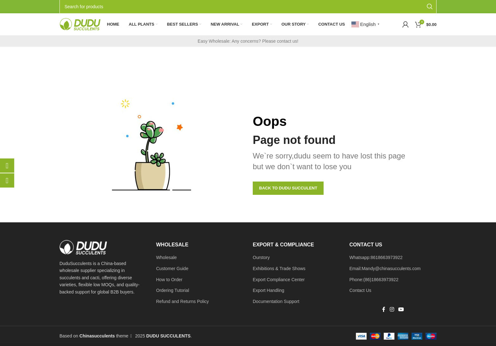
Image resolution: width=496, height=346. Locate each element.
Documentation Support (276, 301)
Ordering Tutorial (172, 290)
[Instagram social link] (392, 310)
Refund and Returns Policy (182, 301)
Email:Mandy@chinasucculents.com (385, 268)
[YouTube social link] (401, 310)
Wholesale (166, 257)
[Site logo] (80, 24)
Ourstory (261, 257)
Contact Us (360, 290)
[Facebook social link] (384, 310)
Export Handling (268, 290)
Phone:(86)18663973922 (374, 279)
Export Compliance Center (279, 279)
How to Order (169, 279)
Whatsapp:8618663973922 (376, 257)
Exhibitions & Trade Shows (279, 268)
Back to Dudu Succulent (288, 188)
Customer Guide (172, 268)
